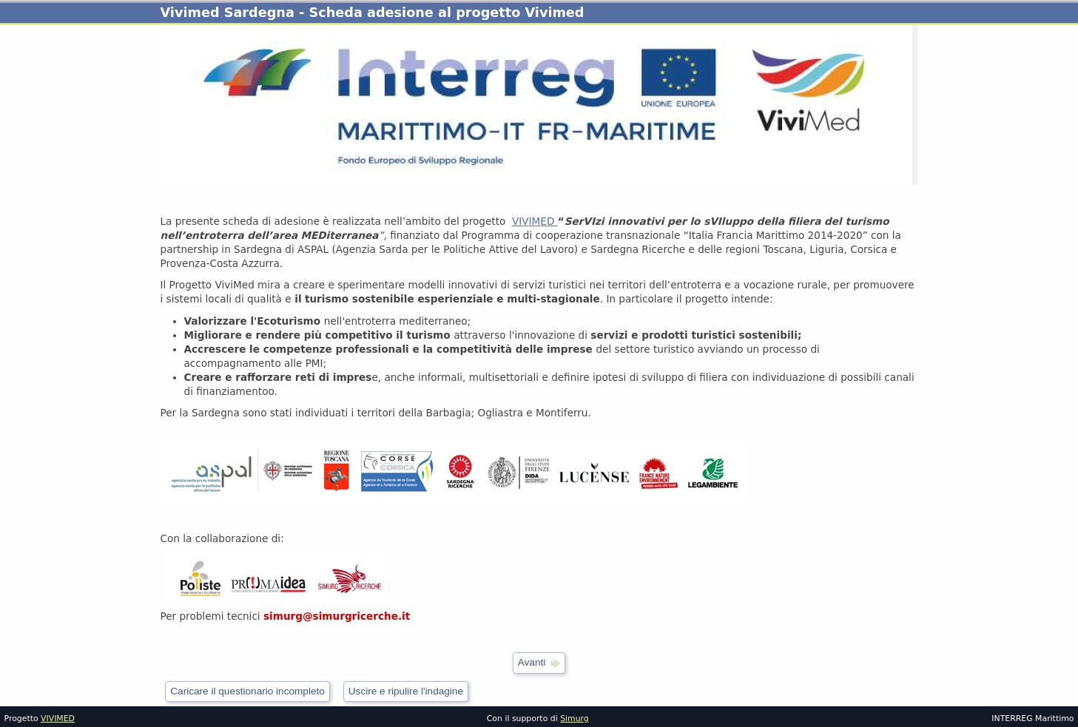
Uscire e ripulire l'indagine (405, 691)
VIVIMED (535, 221)
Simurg (574, 718)
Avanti (532, 662)
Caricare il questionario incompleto (247, 691)
